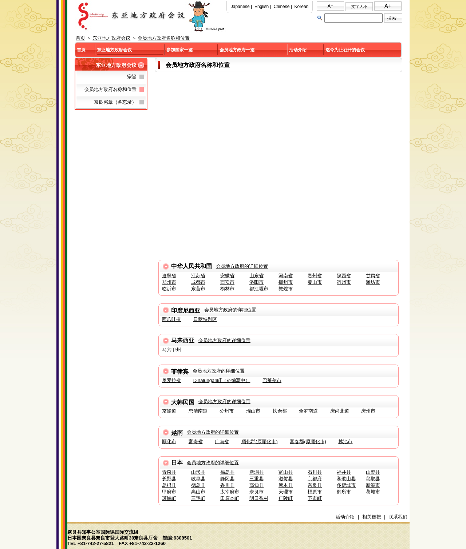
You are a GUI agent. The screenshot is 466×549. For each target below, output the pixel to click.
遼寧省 (169, 275)
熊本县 (286, 485)
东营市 (198, 288)
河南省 (286, 275)
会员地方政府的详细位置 (242, 266)
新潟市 (373, 485)
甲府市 (169, 491)
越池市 (345, 441)
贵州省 (315, 275)
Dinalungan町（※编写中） (221, 380)
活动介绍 (298, 49)
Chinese (281, 6)
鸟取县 (373, 478)
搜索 (391, 18)
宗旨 (132, 76)
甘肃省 (373, 275)
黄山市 (315, 282)
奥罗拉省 (171, 380)
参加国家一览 (179, 49)
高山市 (198, 491)
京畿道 (169, 411)
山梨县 (373, 472)
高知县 (256, 485)
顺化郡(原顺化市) (259, 441)
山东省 (256, 275)
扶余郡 (280, 411)
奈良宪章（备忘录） (115, 102)
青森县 (169, 472)
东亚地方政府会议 (111, 38)
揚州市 (286, 282)
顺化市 (169, 441)
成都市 (198, 282)
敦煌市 (286, 288)
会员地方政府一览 (237, 49)
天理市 (286, 491)
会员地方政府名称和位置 (164, 38)
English (261, 6)
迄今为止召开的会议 (345, 49)
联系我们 (397, 517)
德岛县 (198, 485)
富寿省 (196, 441)
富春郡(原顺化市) (308, 441)
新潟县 (256, 472)
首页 (80, 38)
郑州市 (169, 282)
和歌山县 (346, 478)
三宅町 (198, 498)
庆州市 (368, 411)
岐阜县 (198, 478)
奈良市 (256, 491)
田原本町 (229, 498)
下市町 (315, 498)
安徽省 (227, 275)
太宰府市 (229, 491)
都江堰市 (258, 288)
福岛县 (227, 472)
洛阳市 (256, 282)
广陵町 (286, 498)
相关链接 (371, 517)
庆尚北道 (339, 411)
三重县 (256, 478)
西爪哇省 (171, 319)
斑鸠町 (169, 498)
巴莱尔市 (271, 380)
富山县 (286, 472)
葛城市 (373, 491)
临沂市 (169, 288)
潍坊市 (373, 282)
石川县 (315, 472)
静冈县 (227, 478)
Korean (302, 6)
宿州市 (344, 282)
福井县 (344, 472)
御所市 (344, 491)
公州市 (227, 411)
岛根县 (169, 485)
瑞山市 (253, 411)
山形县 (198, 472)
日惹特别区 (205, 319)
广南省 (222, 441)
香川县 (227, 485)
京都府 (315, 478)
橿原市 (315, 491)
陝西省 (344, 275)
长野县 (169, 478)
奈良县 (315, 485)
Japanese (240, 6)
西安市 (227, 282)
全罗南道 (308, 411)
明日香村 (258, 498)
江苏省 (198, 275)
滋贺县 (286, 478)
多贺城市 (346, 485)
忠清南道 (198, 411)
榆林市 (227, 288)
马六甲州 (171, 350)
